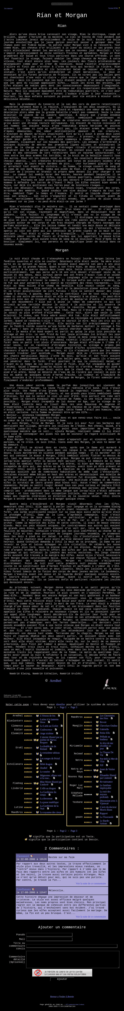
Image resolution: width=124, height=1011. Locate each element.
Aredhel (55, 681)
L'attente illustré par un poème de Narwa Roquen (51, 740)
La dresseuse (46, 798)
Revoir (103, 722)
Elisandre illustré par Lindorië (108, 776)
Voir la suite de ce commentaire (91, 883)
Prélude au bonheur (105, 738)
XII (101, 765)
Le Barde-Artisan (104, 822)
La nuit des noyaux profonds (105, 794)
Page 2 (63, 707)
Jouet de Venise (107, 769)
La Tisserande (106, 817)
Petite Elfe (105, 733)
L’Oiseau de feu (47, 715)
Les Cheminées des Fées (107, 717)
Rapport (104, 813)
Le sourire (45, 771)
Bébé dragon (46, 764)
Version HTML (113, 8)
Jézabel (43, 768)
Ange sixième (46, 733)
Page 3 (74, 707)
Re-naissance (106, 781)
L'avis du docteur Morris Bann (108, 808)
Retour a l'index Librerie (62, 996)
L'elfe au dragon (48, 788)
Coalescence (46, 729)
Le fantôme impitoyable (105, 786)
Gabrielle (104, 729)
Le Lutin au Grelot (49, 726)
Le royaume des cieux (50, 812)
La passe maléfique (49, 802)
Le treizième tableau (50, 752)
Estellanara (23, 889)
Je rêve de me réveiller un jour (106, 746)
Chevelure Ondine (108, 725)
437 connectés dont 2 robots (75, 1004)
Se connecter (8, 8)
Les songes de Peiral (50, 758)
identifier (60, 704)
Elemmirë (22, 856)
